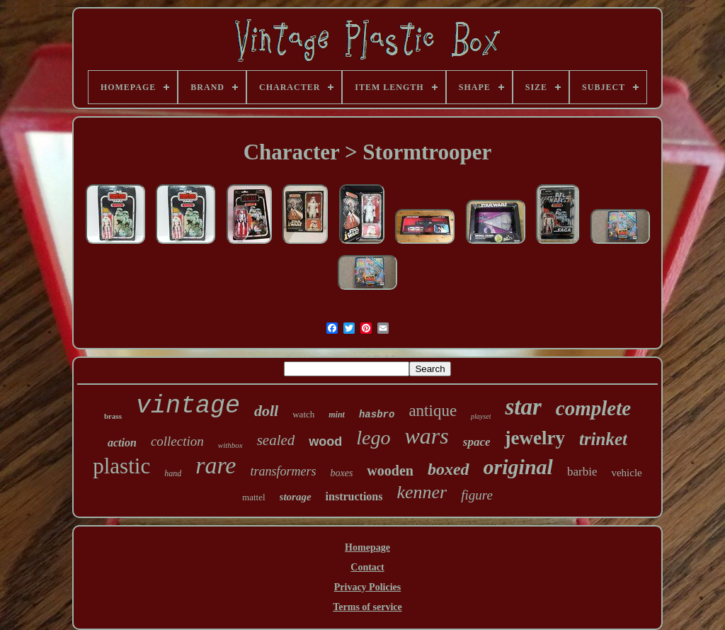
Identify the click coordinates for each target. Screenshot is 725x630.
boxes (341, 473)
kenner (421, 492)
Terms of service (367, 607)
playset (481, 416)
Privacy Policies (367, 587)
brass (113, 416)
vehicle (626, 472)
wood (325, 441)
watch (303, 414)
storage (296, 496)
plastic (121, 466)
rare (215, 465)
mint (337, 415)
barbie (582, 471)
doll (266, 411)
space (477, 442)
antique (433, 411)
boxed (448, 469)
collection (177, 441)
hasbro (376, 414)
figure (477, 495)
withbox (230, 445)
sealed (276, 440)
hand (172, 473)
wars (427, 436)
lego (373, 438)
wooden (390, 470)
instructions (354, 496)
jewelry (534, 438)
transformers (283, 471)
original (518, 466)
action (122, 443)
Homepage (367, 547)
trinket (603, 439)
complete (593, 408)
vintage (188, 406)
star (523, 407)
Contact (367, 567)
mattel (254, 497)
